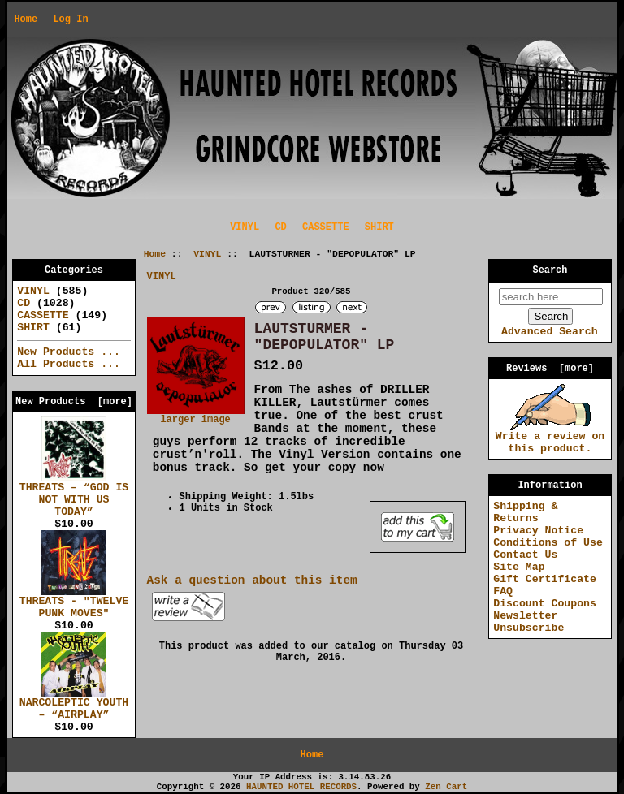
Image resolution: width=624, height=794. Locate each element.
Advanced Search (549, 332)
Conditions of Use (548, 543)
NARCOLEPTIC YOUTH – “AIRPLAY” (74, 704)
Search (550, 270)
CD (280, 227)
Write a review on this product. (550, 438)
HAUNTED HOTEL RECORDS (301, 787)
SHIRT (379, 227)
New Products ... (68, 352)
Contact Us (525, 555)
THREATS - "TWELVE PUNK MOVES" (74, 602)
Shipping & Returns (525, 512)
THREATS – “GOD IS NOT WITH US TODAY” (74, 495)
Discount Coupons (544, 604)
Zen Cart (446, 787)
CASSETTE (325, 227)
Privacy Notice (538, 530)
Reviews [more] (550, 368)
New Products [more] (73, 402)
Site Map (518, 567)
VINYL (207, 254)
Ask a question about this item (252, 580)
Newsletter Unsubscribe (528, 622)
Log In (70, 19)
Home (25, 19)
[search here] (551, 296)
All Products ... (68, 364)
